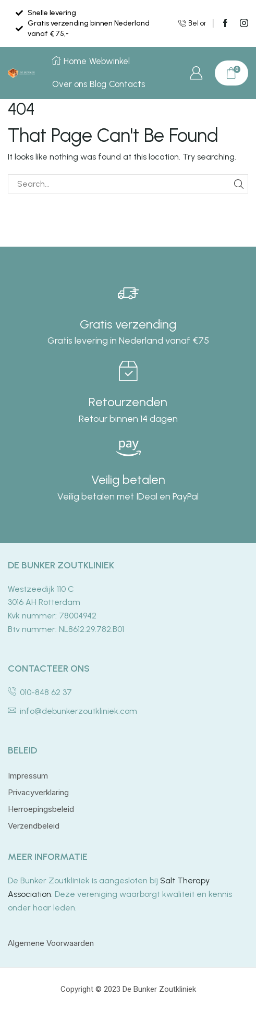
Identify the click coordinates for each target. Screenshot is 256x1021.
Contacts (129, 84)
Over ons (69, 84)
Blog (98, 84)
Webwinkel (110, 61)
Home (69, 61)
